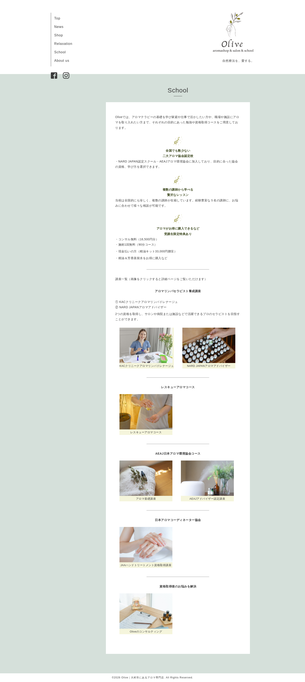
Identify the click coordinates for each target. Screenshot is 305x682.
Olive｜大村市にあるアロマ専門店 (142, 677)
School (60, 52)
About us (61, 60)
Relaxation (63, 43)
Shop (58, 35)
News (59, 27)
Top (57, 18)
